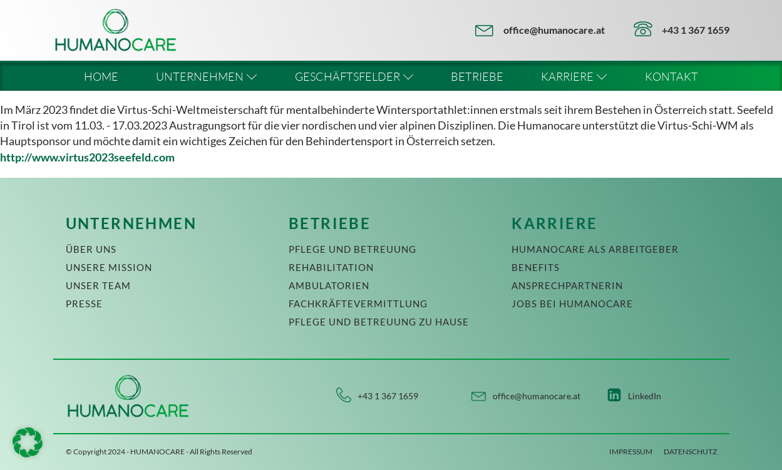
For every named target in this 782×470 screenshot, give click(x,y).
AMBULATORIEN (329, 285)
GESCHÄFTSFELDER (354, 76)
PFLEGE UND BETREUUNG (352, 249)
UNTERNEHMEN (206, 76)
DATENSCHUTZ (690, 451)
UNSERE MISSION (109, 267)
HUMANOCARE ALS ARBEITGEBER (595, 249)
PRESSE (84, 303)
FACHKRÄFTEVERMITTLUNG (358, 303)
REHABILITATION (331, 267)
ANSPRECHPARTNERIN (567, 285)
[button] (27, 442)
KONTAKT (671, 76)
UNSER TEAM (98, 285)
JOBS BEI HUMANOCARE (572, 303)
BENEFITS (536, 267)
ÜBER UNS (91, 249)
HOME (101, 76)
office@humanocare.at (554, 30)
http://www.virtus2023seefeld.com (87, 157)
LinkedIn (644, 396)
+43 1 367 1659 (695, 30)
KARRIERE (574, 76)
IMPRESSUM (630, 451)
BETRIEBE (477, 76)
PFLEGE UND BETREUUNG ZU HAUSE (379, 321)
